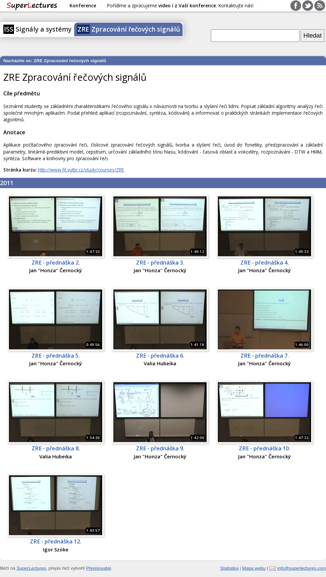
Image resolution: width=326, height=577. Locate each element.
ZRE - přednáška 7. (265, 355)
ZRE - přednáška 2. (56, 262)
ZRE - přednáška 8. (56, 448)
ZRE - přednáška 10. (264, 448)
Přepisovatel (98, 568)
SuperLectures (31, 568)
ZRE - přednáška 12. (55, 541)
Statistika (229, 568)
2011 (6, 183)
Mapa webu (253, 568)
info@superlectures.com (301, 568)
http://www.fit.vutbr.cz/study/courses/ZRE (81, 170)
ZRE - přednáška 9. (160, 448)
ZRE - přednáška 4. (265, 262)
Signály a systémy (37, 29)
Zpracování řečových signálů (128, 29)
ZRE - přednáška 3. (160, 262)
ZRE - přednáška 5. (56, 355)
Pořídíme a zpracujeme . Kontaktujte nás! (180, 5)
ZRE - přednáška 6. (160, 355)
